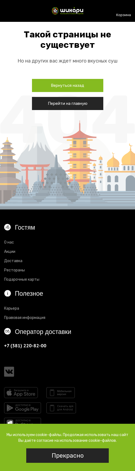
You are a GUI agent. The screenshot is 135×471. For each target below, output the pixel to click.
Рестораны (14, 270)
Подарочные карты (21, 279)
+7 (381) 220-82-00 (25, 345)
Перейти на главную (67, 103)
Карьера (11, 308)
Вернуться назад (67, 85)
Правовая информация (24, 317)
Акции (9, 251)
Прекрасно (68, 455)
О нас (9, 242)
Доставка (13, 261)
